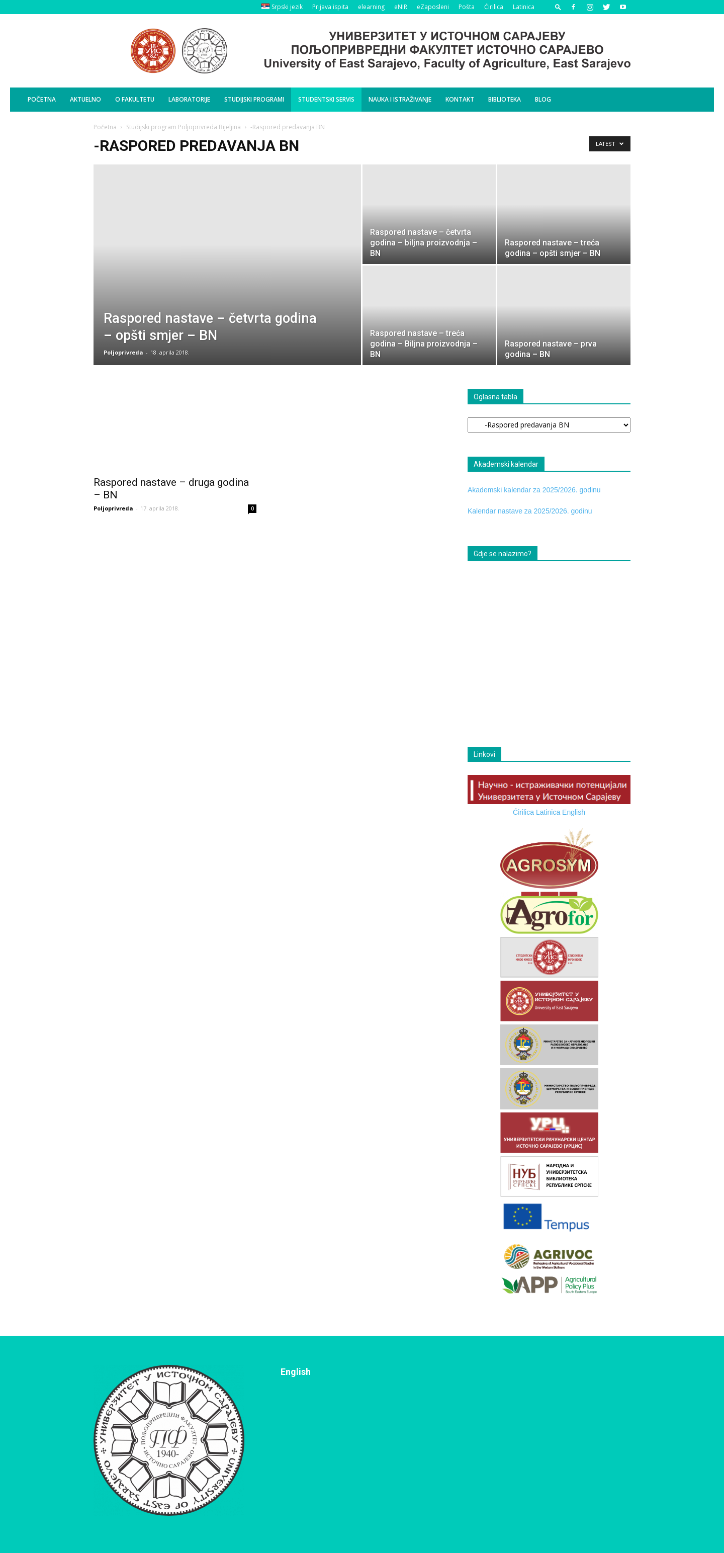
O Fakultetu (134, 99)
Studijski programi (254, 99)
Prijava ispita (330, 7)
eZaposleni (433, 7)
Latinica (523, 7)
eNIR (400, 7)
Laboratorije (189, 99)
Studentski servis (326, 99)
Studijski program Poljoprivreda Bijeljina (183, 127)
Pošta (467, 7)
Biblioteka (504, 99)
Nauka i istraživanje (400, 99)
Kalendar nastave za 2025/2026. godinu (530, 511)
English (573, 812)
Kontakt (459, 99)
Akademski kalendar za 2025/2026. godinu (534, 490)
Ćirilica (493, 7)
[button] (558, 7)
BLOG (543, 99)
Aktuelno (85, 99)
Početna (42, 99)
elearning (371, 7)
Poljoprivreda (123, 352)
